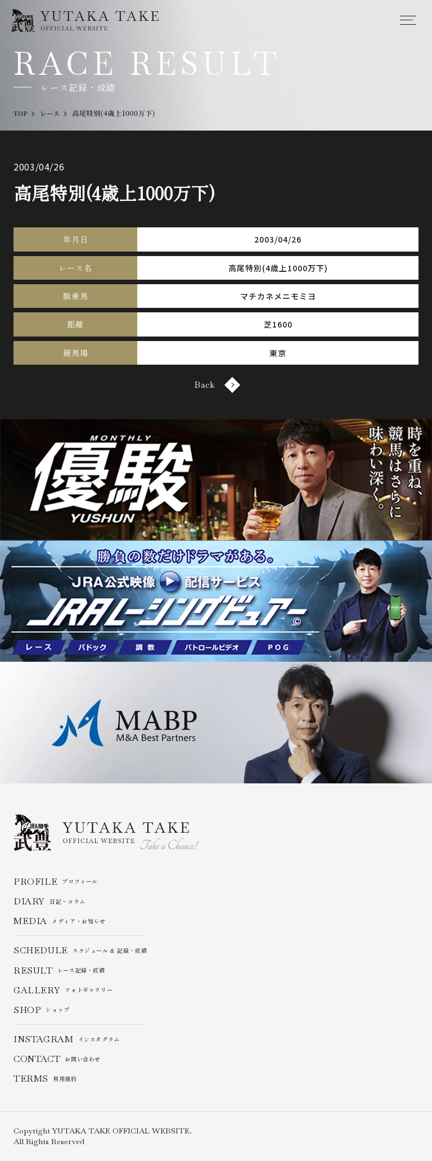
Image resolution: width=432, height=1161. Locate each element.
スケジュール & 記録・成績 (80, 950)
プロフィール (56, 881)
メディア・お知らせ (60, 921)
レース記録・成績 (59, 970)
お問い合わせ (57, 1059)
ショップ (42, 1010)
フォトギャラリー (63, 990)
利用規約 (45, 1079)
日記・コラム (50, 901)
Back (216, 385)
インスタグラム (67, 1039)
